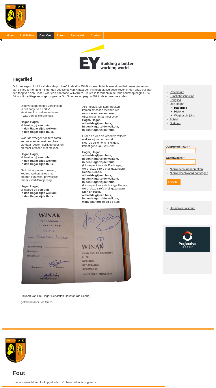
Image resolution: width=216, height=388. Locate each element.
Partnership (78, 35)
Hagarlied (180, 107)
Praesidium (177, 92)
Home (10, 35)
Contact (96, 35)
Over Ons (45, 35)
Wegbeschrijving (184, 115)
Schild (174, 119)
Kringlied (175, 100)
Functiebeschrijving (182, 96)
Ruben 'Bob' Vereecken (112, 332)
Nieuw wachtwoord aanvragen (189, 173)
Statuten (175, 123)
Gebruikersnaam (178, 146)
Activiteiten (27, 35)
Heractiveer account (183, 208)
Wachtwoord (175, 157)
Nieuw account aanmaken (186, 169)
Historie (179, 111)
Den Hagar (177, 103)
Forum (61, 35)
